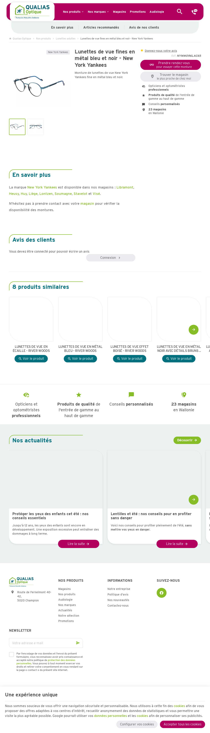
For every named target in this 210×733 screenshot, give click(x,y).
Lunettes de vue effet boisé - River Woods (130, 349)
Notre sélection (68, 615)
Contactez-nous (118, 605)
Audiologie (65, 599)
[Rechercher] (179, 11)
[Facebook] (162, 593)
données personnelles (110, 716)
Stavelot (81, 194)
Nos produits (43, 38)
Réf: (173, 55)
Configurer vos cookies (137, 724)
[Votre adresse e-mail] (46, 643)
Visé (96, 194)
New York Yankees (58, 52)
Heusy (14, 194)
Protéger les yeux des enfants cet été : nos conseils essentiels (50, 516)
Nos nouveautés (118, 600)
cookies (179, 706)
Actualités (65, 610)
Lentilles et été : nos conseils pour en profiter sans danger (151, 516)
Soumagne (63, 194)
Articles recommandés (101, 27)
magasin (87, 203)
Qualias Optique (20, 38)
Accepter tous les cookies (182, 724)
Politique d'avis (117, 594)
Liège (33, 194)
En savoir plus (62, 27)
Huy (24, 194)
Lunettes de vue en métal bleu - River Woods (80, 349)
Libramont (124, 187)
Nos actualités (32, 440)
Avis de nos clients (144, 27)
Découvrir (185, 440)
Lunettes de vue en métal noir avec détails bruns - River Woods (179, 349)
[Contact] (194, 11)
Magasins (64, 589)
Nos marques (67, 605)
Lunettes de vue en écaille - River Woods (31, 349)
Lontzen (46, 194)
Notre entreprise (118, 589)
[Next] (194, 330)
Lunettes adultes (65, 38)
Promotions (66, 621)
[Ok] (78, 643)
